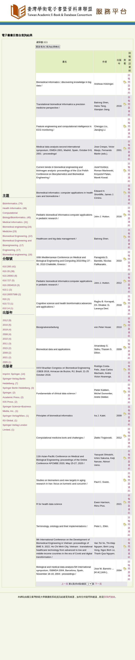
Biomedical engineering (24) (17, 227)
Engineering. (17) (11, 250)
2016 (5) (7, 325)
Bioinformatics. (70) (13, 203)
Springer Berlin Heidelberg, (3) (18, 388)
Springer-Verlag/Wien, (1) (16, 415)
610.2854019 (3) (11, 285)
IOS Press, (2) (10, 402)
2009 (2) (7, 352)
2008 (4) (7, 334)
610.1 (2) (7, 289)
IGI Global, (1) (10, 420)
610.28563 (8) (10, 275)
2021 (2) (7, 357)
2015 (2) (7, 348)
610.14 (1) (8, 308)
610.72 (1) (8, 303)
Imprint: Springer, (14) (14, 374)
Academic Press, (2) (13, 397)
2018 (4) (7, 329)
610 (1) (6, 299)
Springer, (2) (9, 392)
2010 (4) (7, 338)
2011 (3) (7, 343)
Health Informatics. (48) (15, 208)
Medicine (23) (10, 231)
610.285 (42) (9, 266)
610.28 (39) (8, 271)
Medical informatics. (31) (15, 222)
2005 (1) (7, 362)
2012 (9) (7, 320)
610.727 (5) (8, 280)
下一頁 (98, 584)
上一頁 (64, 584)
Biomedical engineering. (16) (17, 254)
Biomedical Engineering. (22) (17, 236)
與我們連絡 (109, 597)
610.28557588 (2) (12, 294)
